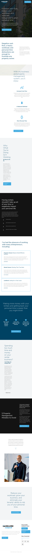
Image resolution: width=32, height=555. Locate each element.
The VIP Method (27, 1)
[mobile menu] (22, 2)
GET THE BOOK (6, 274)
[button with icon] (22, 541)
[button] (17, 393)
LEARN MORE (6, 261)
